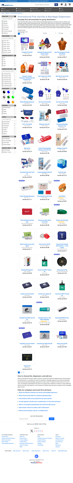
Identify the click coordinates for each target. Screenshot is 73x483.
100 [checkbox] (10, 61)
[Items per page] (64, 33)
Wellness (7, 13)
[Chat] (62, 4)
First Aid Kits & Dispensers (16, 13)
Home (2, 13)
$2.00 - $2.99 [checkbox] (10, 44)
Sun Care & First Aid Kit (45, 105)
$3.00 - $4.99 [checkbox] (10, 46)
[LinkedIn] (40, 449)
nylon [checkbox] (10, 109)
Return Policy (5, 459)
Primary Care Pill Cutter (62, 230)
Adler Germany (16, 468)
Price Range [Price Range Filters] (5, 36)
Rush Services (59, 459)
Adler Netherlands (62, 468)
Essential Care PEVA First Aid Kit (27, 334)
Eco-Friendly (48, 8)
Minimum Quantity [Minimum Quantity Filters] (7, 55)
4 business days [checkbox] (10, 78)
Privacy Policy (23, 456)
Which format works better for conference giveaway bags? (35, 413)
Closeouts (58, 454)
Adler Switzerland (36, 468)
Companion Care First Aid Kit (27, 360)
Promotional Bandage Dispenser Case (62, 130)
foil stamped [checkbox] (10, 138)
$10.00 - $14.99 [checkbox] (10, 50)
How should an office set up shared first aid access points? (35, 416)
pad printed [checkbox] (10, 142)
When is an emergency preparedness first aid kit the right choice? (37, 422)
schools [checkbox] (10, 131)
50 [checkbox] (10, 57)
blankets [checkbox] (10, 23)
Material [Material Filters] (5, 105)
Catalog (39, 461)
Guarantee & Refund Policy (26, 461)
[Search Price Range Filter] (9, 38)
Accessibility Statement (8, 461)
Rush (3, 8)
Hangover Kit (27, 384)
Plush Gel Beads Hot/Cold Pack (27, 231)
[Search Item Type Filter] (9, 19)
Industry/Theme (20, 10)
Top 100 (18, 8)
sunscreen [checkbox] (10, 29)
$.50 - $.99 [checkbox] (10, 40)
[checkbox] (4, 92)
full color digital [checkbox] (10, 140)
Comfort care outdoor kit (44, 308)
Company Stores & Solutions (45, 456)
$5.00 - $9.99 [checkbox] (10, 48)
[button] (66, 4)
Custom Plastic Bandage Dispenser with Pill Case (44, 155)
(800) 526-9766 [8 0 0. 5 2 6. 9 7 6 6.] (40, 442)
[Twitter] (32, 449)
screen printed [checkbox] (10, 144)
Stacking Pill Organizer (27, 282)
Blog (39, 454)
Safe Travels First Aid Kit (44, 78)
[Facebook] (35, 449)
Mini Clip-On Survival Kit (62, 78)
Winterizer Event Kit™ (44, 129)
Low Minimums (59, 458)
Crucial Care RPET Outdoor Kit (45, 283)
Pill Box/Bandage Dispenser (27, 105)
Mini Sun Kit (27, 154)
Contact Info (5, 454)
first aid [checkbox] (10, 25)
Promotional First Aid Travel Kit (27, 180)
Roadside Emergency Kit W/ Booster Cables (44, 54)
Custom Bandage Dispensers (27, 205)
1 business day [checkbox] (10, 74)
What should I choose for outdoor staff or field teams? (34, 425)
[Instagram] (38, 449)
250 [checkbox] (10, 65)
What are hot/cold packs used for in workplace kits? (33, 428)
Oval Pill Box (62, 205)
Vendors (58, 464)
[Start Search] (56, 4)
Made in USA (34, 8)
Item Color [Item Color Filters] (5, 88)
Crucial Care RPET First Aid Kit (62, 308)
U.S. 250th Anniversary (11, 1)
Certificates (40, 463)
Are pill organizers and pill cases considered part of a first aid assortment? (40, 419)
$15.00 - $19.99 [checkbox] (10, 52)
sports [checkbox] (10, 133)
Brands (61, 10)
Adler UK (53, 468)
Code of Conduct (24, 463)
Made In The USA (60, 456)
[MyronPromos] (7, 4)
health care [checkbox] (10, 123)
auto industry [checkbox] (10, 121)
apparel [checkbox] (10, 21)
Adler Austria (26, 468)
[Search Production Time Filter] (9, 71)
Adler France (46, 468)
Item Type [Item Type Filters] (5, 16)
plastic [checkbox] (10, 113)
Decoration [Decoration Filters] (5, 136)
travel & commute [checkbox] (10, 31)
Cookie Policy (23, 459)
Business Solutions (35, 10)
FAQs (21, 464)
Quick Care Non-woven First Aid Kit (27, 256)
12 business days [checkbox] (10, 85)
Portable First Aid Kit (27, 53)
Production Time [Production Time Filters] (7, 69)
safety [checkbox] (10, 129)
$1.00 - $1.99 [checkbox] (10, 42)
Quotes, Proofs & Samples (8, 456)
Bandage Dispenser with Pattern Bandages (44, 334)
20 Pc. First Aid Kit (27, 129)
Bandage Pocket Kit (62, 154)
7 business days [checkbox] (10, 81)
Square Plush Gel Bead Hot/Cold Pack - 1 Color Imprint (62, 257)
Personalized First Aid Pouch (44, 205)
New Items (48, 10)
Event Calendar (5, 10)
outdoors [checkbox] (10, 127)
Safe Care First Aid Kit (44, 255)
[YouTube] (42, 449)
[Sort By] (49, 33)
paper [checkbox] (10, 111)
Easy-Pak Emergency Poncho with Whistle (62, 54)
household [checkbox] (10, 27)
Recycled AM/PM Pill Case (62, 333)
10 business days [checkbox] (10, 83)
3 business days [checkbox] (10, 76)
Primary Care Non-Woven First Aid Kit (44, 231)
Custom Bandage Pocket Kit (44, 180)
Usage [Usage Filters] (4, 117)
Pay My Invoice (63, 1)
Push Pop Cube (62, 180)
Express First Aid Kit (62, 360)
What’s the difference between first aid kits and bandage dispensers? (38, 410)
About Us (22, 454)
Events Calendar (42, 459)
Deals (61, 8)
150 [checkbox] (10, 63)
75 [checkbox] (10, 59)
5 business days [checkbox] (10, 79)
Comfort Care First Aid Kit (27, 308)
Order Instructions (6, 458)
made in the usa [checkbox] (10, 152)
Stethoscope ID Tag (62, 282)
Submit (51, 436)
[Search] (44, 4)
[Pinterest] (36, 449)
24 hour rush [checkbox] (10, 150)
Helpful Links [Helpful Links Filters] (6, 148)
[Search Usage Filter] (9, 119)
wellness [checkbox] (10, 33)
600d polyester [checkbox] (10, 107)
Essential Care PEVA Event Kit (44, 360)
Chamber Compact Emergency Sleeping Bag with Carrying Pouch (27, 80)
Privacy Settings (24, 458)
